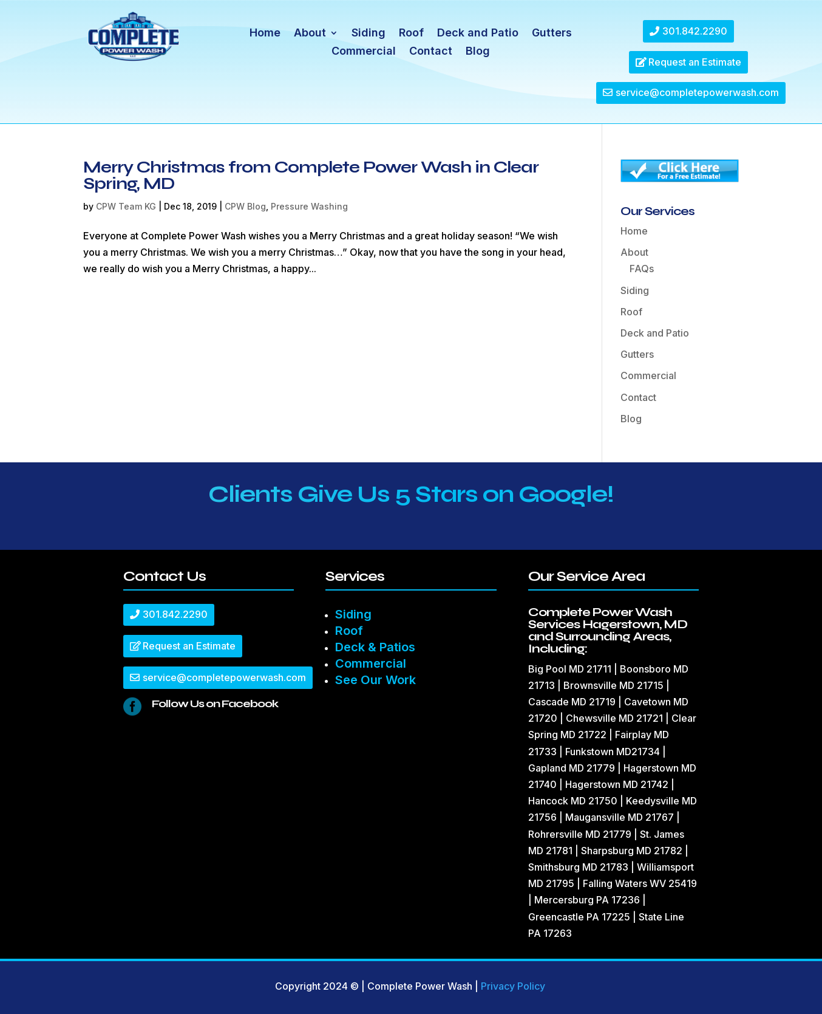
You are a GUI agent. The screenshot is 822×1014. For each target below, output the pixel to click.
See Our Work (375, 680)
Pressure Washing (309, 206)
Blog (478, 52)
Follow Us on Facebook (215, 703)
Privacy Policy (513, 986)
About (310, 34)
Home (265, 34)
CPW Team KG (126, 206)
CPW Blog (245, 206)
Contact (430, 52)
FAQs (642, 268)
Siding (369, 34)
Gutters (552, 34)
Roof (411, 34)
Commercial (363, 52)
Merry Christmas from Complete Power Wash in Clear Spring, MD (310, 175)
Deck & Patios (375, 647)
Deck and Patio (477, 34)
